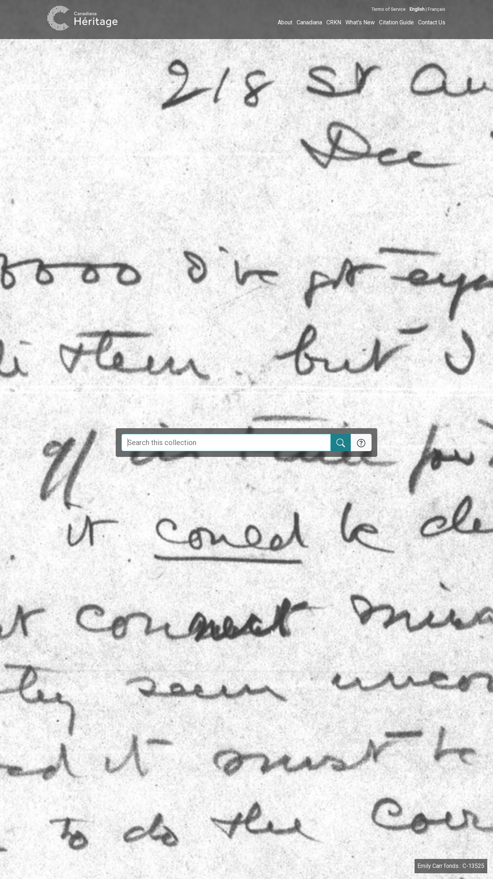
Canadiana (309, 22)
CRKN (333, 22)
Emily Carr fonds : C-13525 (450, 866)
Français (436, 9)
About (285, 22)
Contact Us (431, 22)
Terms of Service (389, 9)
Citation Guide (396, 22)
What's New (360, 22)
